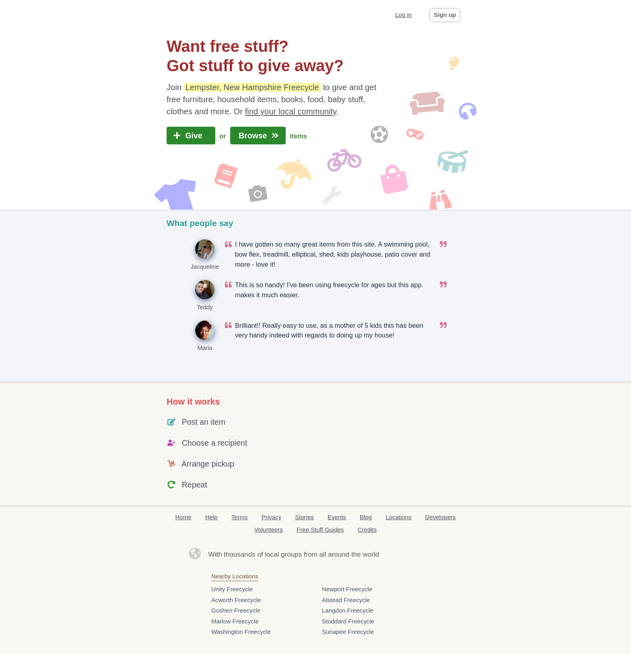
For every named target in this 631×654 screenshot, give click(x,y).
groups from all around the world (330, 554)
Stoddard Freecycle (348, 621)
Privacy (271, 517)
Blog (366, 517)
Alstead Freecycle (346, 599)
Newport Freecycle (347, 589)
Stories (304, 517)
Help (211, 517)
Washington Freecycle (241, 631)
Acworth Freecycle (236, 599)
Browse (258, 135)
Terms (239, 517)
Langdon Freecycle (347, 610)
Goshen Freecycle (235, 610)
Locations (398, 517)
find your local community (290, 111)
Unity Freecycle (232, 589)
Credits (367, 529)
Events (337, 517)
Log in (403, 14)
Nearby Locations (234, 576)
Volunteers (268, 529)
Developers (440, 517)
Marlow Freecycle (235, 621)
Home (183, 517)
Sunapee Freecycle (348, 631)
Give (191, 135)
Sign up (445, 14)
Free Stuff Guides (320, 529)
